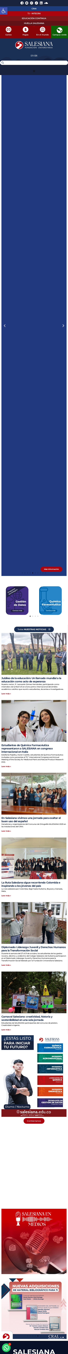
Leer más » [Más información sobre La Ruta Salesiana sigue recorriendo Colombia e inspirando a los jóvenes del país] (6, 896)
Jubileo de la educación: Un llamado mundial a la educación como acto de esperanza (31, 680)
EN (32, 55)
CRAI (34, 8)
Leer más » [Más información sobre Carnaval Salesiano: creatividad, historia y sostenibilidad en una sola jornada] (6, 1030)
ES (35, 55)
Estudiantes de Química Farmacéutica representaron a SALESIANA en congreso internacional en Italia (27, 749)
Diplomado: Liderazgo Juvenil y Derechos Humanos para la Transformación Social (33, 949)
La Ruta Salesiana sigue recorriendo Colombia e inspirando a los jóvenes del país (30, 884)
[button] (3, 11)
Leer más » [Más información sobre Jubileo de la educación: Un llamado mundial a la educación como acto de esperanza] (6, 694)
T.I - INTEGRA (34, 13)
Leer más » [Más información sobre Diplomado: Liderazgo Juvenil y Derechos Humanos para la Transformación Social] (6, 965)
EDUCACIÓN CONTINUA (34, 18)
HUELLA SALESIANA (34, 23)
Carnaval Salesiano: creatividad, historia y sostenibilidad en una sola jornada (26, 1018)
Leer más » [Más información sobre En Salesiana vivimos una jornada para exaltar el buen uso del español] (6, 831)
